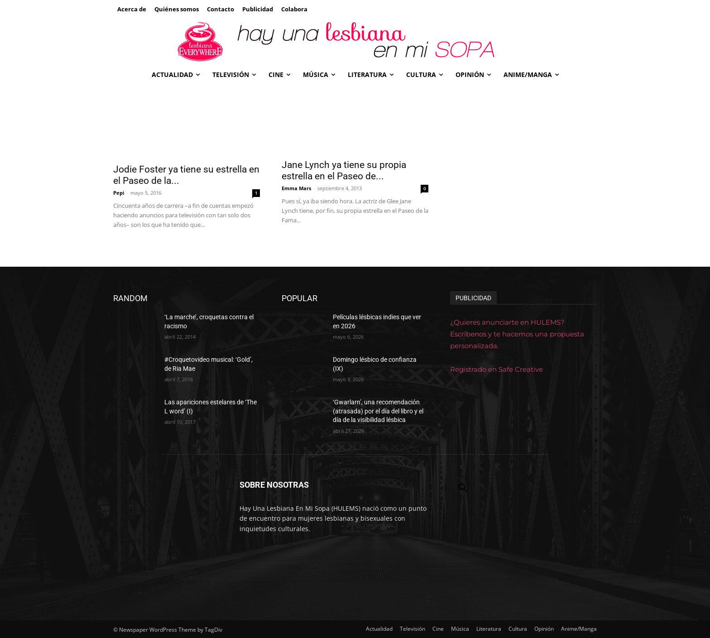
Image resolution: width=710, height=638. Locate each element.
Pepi (118, 192)
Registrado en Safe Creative (496, 369)
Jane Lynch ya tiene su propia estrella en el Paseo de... (344, 170)
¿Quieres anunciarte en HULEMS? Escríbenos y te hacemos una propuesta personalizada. (517, 334)
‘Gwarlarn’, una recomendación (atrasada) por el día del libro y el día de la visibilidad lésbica (378, 410)
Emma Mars (296, 188)
